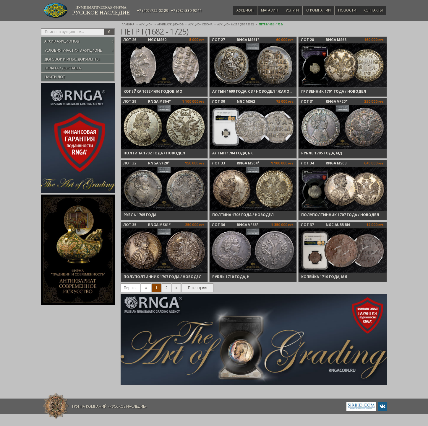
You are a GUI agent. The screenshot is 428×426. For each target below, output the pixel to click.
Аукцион (236, 10)
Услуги (286, 10)
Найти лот (54, 76)
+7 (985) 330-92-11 (186, 10)
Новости (345, 10)
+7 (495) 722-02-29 (152, 10)
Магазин (262, 10)
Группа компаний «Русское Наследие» (109, 406)
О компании (314, 10)
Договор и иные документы (72, 59)
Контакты (372, 10)
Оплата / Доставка (62, 68)
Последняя (197, 287)
